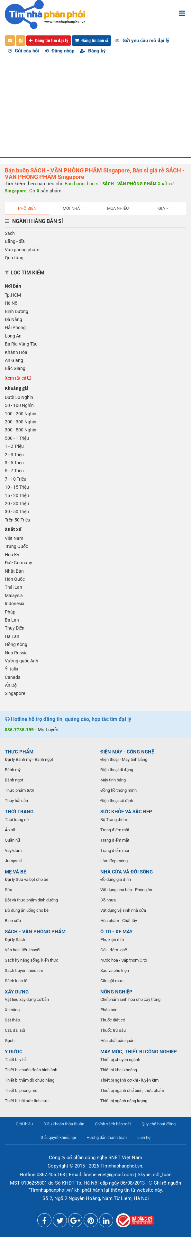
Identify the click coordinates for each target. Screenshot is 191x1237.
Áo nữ (10, 829)
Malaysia (14, 595)
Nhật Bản (14, 571)
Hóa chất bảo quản (117, 1040)
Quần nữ (12, 840)
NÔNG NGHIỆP (116, 992)
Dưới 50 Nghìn (19, 397)
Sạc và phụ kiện (114, 970)
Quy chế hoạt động (158, 1124)
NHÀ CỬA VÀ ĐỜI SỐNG (126, 872)
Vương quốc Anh (21, 660)
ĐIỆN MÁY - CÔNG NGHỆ (127, 752)
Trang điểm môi (114, 850)
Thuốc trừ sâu (113, 1030)
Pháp (10, 611)
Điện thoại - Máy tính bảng (123, 759)
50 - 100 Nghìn (19, 405)
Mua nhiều (118, 208)
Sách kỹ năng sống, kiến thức (31, 960)
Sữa (8, 889)
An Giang (14, 360)
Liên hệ (143, 1137)
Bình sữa (13, 920)
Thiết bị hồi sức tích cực (27, 1100)
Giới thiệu (24, 1124)
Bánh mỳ (13, 769)
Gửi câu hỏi (23, 51)
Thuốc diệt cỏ (112, 1020)
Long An (13, 335)
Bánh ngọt (14, 780)
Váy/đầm (13, 850)
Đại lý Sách (15, 939)
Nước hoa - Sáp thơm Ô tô (123, 960)
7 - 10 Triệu (15, 479)
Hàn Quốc (15, 579)
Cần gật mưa (111, 980)
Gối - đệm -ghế (113, 949)
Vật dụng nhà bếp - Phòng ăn (126, 889)
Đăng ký (93, 51)
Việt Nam (14, 538)
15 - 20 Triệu (17, 495)
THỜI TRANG (19, 812)
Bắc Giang (15, 368)
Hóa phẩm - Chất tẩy (118, 920)
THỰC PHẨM (19, 752)
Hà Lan (12, 636)
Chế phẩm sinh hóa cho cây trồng (130, 999)
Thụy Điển (14, 628)
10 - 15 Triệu (17, 487)
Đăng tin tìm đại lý (48, 40)
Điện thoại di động (116, 769)
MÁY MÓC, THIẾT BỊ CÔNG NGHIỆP (138, 1052)
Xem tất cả (18, 378)
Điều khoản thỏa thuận (63, 1124)
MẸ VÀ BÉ (15, 872)
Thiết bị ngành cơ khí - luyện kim (129, 1080)
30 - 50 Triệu (17, 511)
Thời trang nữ (17, 819)
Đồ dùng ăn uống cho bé (27, 910)
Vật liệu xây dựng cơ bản (27, 999)
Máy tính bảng (113, 780)
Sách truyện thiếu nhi (24, 970)
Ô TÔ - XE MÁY (116, 932)
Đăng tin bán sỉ (91, 40)
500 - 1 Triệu (17, 438)
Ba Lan (12, 620)
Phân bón (108, 1009)
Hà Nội (11, 303)
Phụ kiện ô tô (112, 939)
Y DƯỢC (14, 1052)
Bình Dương (16, 311)
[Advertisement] (95, 109)
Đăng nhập (59, 51)
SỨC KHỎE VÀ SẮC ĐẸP (126, 812)
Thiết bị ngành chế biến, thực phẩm (132, 1090)
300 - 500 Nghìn (20, 429)
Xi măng (12, 1009)
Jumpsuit (13, 860)
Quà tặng (14, 257)
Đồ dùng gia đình (115, 879)
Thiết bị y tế (15, 1059)
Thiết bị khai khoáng (118, 1069)
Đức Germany (18, 562)
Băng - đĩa (15, 241)
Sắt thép (12, 1020)
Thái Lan (13, 587)
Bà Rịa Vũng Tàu (21, 343)
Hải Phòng (15, 327)
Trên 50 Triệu (17, 519)
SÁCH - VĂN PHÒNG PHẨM (35, 932)
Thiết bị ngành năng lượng (123, 1100)
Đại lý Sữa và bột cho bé (26, 879)
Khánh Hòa (16, 352)
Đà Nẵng (13, 319)
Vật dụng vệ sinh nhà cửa (123, 910)
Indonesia (14, 603)
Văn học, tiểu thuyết (23, 949)
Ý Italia (11, 668)
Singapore (15, 693)
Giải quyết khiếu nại (58, 1137)
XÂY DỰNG (17, 992)
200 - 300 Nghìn (20, 421)
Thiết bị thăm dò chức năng (29, 1080)
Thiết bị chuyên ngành (120, 1059)
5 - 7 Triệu (14, 470)
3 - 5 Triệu (14, 462)
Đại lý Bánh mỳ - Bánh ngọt (29, 759)
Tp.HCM (13, 295)
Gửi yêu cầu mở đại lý (141, 40)
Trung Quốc (16, 546)
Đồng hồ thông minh (118, 790)
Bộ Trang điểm (113, 819)
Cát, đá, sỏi (15, 1030)
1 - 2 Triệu (14, 446)
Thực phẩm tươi (19, 790)
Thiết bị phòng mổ (21, 1090)
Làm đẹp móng (114, 860)
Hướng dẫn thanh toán (106, 1137)
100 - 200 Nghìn (20, 413)
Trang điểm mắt (114, 840)
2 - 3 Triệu (14, 454)
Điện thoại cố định (116, 800)
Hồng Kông (16, 644)
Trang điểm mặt (114, 829)
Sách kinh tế (16, 980)
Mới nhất (72, 208)
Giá (163, 208)
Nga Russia (16, 652)
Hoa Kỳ (12, 554)
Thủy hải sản (16, 800)
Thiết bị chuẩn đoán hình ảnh (31, 1069)
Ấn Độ (11, 685)
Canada (13, 677)
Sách (10, 233)
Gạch (9, 1040)
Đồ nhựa (108, 900)
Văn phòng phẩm (22, 249)
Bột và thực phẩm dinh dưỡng (31, 900)
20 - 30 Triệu (17, 503)
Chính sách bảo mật (113, 1124)
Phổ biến (27, 208)
